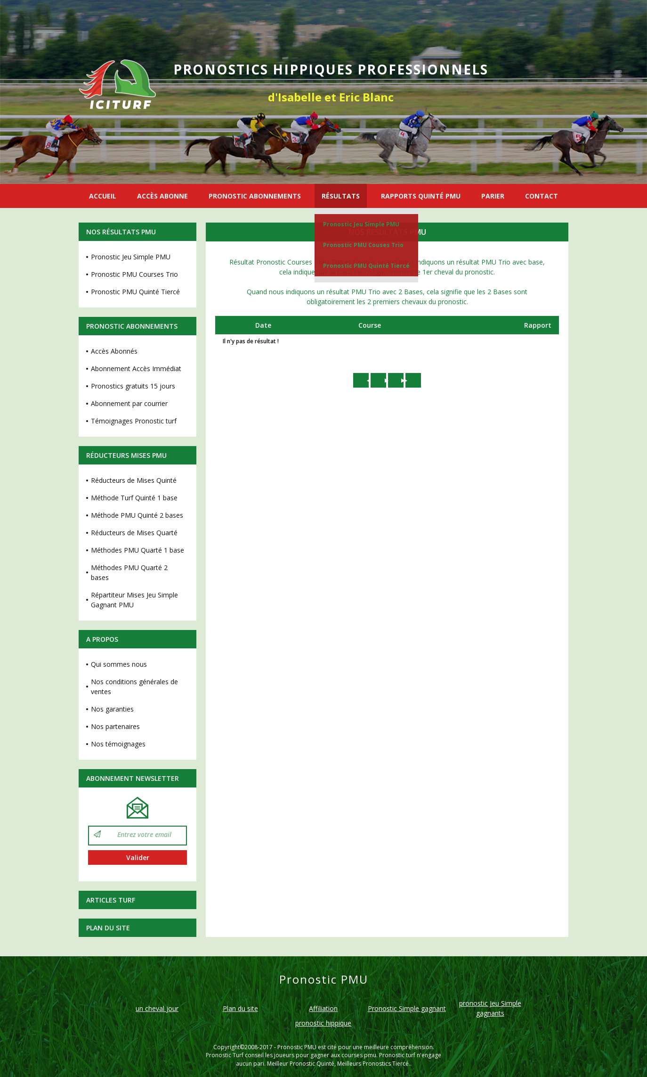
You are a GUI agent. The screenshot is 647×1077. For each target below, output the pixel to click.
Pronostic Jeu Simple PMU (361, 224)
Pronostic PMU (296, 1047)
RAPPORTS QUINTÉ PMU (421, 195)
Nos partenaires (115, 726)
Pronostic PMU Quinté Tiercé (366, 266)
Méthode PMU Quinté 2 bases (137, 515)
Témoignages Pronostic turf (134, 420)
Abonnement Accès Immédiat (136, 368)
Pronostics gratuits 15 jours (133, 385)
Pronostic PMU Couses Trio (363, 245)
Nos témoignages (118, 743)
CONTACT (541, 195)
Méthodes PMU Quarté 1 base (137, 550)
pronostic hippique (323, 1023)
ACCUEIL (102, 195)
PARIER (492, 195)
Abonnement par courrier (129, 403)
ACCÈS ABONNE (162, 195)
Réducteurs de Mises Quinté (134, 480)
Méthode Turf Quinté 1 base (134, 497)
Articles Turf (110, 899)
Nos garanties (112, 708)
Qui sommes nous (119, 664)
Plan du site (108, 927)
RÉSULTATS (341, 195)
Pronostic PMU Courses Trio (134, 274)
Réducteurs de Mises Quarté (134, 532)
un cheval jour (157, 1008)
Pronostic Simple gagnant (407, 1008)
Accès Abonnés (114, 351)
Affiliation (323, 1008)
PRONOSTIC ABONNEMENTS (255, 195)
